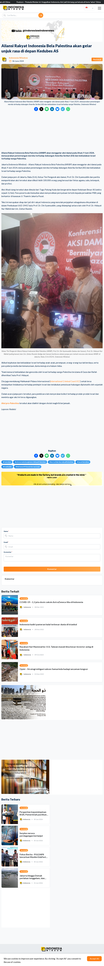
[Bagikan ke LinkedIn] (52, 109)
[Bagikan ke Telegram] (63, 109)
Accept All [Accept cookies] (94, 958)
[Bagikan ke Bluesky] (57, 109)
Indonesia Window (18, 57)
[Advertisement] (52, 131)
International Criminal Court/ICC (65, 381)
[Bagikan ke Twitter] (41, 109)
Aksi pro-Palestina (10, 403)
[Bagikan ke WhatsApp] (68, 109)
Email (6, 542)
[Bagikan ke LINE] (47, 109)
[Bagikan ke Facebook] (36, 109)
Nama (6, 531)
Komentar (8, 552)
